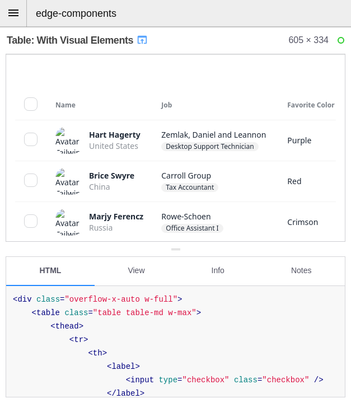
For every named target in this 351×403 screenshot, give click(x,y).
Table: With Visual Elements (77, 40)
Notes (301, 270)
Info (218, 270)
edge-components (76, 13)
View (136, 270)
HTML (51, 270)
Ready (342, 43)
